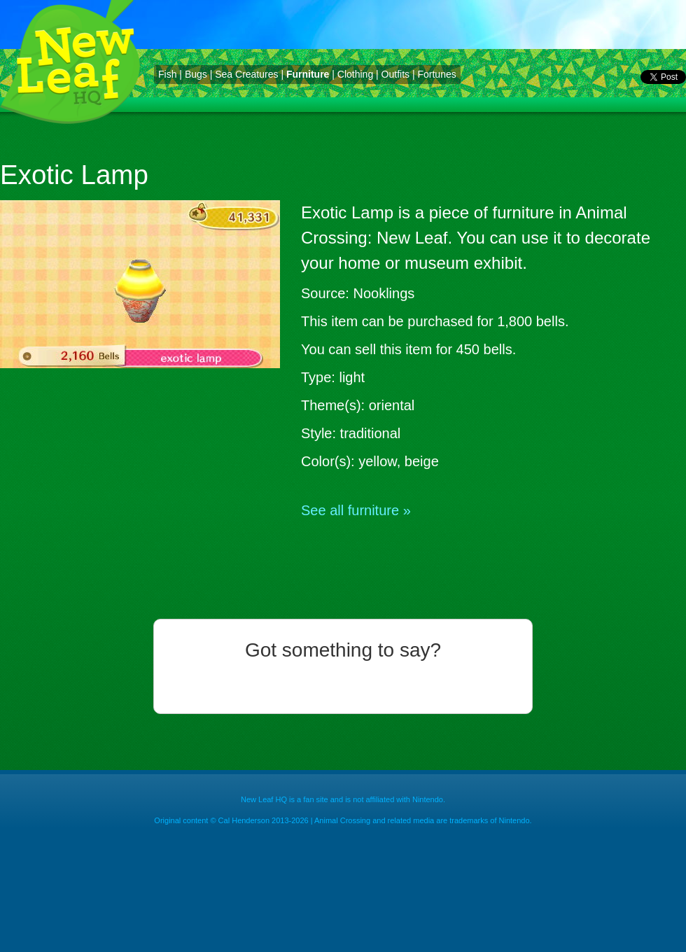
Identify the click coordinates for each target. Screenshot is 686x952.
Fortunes (436, 74)
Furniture (307, 74)
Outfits (396, 74)
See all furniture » (356, 510)
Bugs (196, 74)
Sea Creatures (246, 74)
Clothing (355, 74)
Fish (167, 74)
